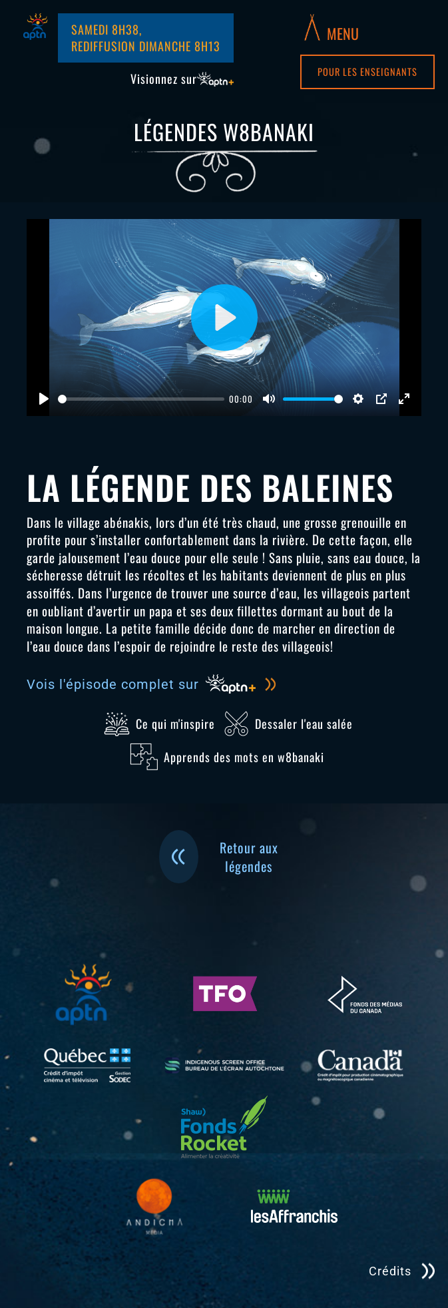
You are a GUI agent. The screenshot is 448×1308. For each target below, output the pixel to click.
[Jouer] (44, 398)
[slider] (141, 399)
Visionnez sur (182, 79)
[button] (331, 27)
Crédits (390, 1271)
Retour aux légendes (218, 856)
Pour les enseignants (367, 72)
